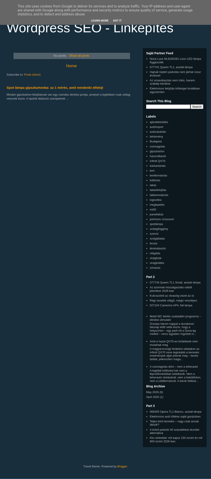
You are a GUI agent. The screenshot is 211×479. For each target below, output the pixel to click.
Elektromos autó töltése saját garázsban (175, 416)
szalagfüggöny (159, 228)
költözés (155, 180)
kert (152, 170)
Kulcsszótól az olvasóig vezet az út (172, 295)
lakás (153, 185)
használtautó (158, 156)
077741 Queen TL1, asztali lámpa (171, 67)
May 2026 (152, 392)
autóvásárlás (158, 131)
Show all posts (79, 55)
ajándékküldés (159, 122)
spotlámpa (156, 224)
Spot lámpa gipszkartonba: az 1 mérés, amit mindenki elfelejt (55, 87)
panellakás (156, 214)
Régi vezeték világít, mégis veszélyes (173, 300)
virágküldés (157, 263)
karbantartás (158, 165)
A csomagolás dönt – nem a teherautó (174, 366)
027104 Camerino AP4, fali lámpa (171, 305)
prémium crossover (162, 219)
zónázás (155, 267)
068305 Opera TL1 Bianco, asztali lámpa (175, 411)
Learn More (100, 20)
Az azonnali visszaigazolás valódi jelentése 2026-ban (171, 289)
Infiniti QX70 (157, 161)
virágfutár (156, 258)
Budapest (156, 141)
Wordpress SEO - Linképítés (90, 27)
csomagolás (157, 146)
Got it (117, 20)
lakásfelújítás (158, 190)
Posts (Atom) (32, 74)
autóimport (156, 127)
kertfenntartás (158, 175)
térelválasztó (158, 248)
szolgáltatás (157, 238)
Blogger (122, 466)
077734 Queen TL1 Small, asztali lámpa (175, 282)
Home (71, 66)
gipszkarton (157, 151)
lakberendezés (159, 195)
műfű (153, 209)
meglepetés (157, 204)
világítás (155, 253)
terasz (153, 243)
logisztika (155, 199)
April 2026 (152, 397)
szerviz (154, 233)
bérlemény (156, 136)
